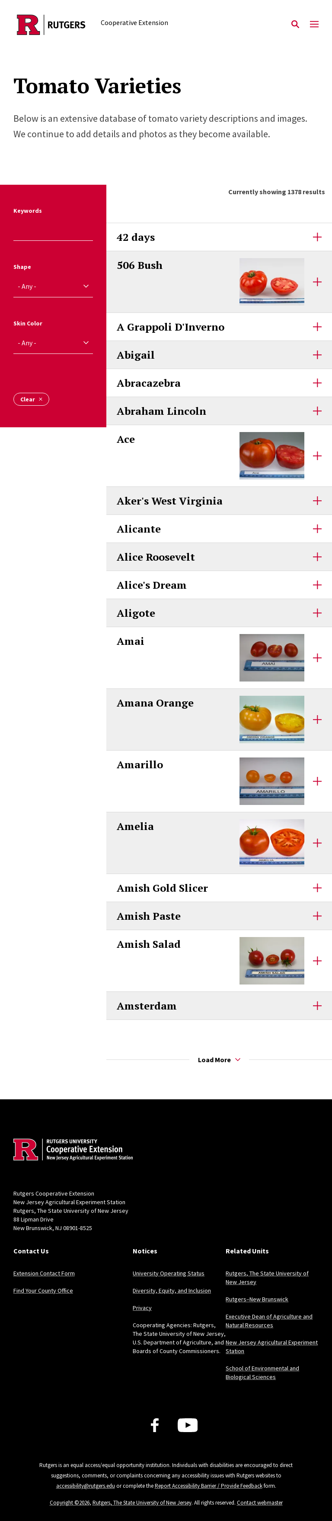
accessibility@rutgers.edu (85, 1485)
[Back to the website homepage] (51, 25)
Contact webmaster (260, 1502)
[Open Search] (295, 24)
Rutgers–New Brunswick (257, 1299)
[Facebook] (155, 1425)
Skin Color (27, 323)
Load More (219, 1059)
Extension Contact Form (44, 1273)
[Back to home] (70, 1151)
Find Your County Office (43, 1290)
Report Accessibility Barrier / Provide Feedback (208, 1485)
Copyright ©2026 (69, 1502)
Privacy (142, 1308)
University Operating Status (168, 1273)
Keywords (27, 211)
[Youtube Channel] (188, 1425)
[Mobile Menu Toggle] (314, 24)
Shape (22, 267)
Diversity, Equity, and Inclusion (172, 1290)
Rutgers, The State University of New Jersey (142, 1502)
